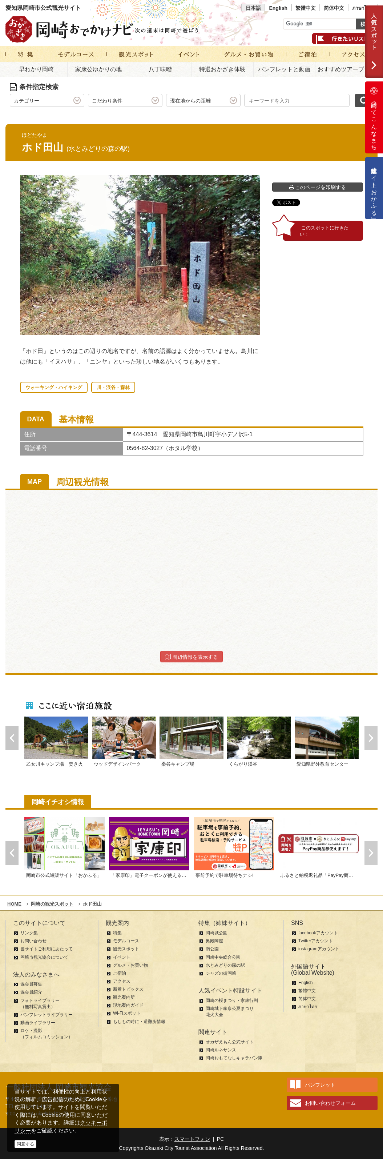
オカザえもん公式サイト (230, 1041)
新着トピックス (128, 989)
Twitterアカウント (315, 940)
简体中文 (334, 8)
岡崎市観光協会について (44, 957)
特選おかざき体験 (222, 69)
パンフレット (320, 1085)
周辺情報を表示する (191, 657)
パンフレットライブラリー (46, 1014)
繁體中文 (305, 8)
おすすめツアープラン (347, 69)
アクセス (121, 981)
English (278, 8)
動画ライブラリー (37, 1022)
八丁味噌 (160, 69)
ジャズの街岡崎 (221, 973)
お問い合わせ (33, 940)
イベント (121, 957)
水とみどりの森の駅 (225, 965)
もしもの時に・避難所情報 (139, 1021)
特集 (117, 932)
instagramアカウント (318, 948)
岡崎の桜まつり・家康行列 (232, 1000)
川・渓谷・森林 (113, 387)
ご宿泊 (119, 973)
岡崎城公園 (216, 932)
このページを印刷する (317, 187)
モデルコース (126, 940)
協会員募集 (31, 984)
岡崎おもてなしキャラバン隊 (234, 1057)
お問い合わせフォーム (330, 1103)
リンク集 (29, 932)
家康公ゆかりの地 (98, 69)
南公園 (212, 948)
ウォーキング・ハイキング (53, 387)
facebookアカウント (318, 932)
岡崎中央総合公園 (223, 957)
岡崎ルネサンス (221, 1049)
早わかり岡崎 (36, 69)
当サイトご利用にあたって (46, 948)
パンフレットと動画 (284, 69)
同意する (25, 1144)
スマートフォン (192, 1139)
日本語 (253, 8)
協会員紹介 (31, 992)
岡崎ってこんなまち (374, 117)
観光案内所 (124, 997)
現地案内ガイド (128, 1005)
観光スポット (126, 948)
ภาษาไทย (362, 8)
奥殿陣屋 (214, 940)
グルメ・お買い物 (130, 965)
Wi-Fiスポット (127, 1013)
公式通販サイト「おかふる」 (374, 188)
